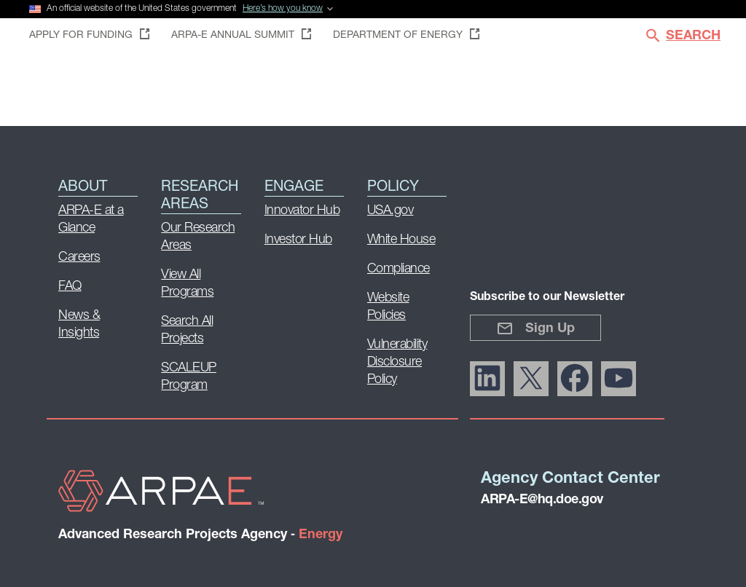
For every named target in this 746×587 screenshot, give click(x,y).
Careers (79, 257)
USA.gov (390, 211)
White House (401, 240)
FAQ (70, 287)
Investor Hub (298, 240)
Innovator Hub (302, 211)
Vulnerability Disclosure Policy (397, 362)
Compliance (398, 269)
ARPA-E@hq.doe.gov (542, 500)
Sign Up (535, 328)
